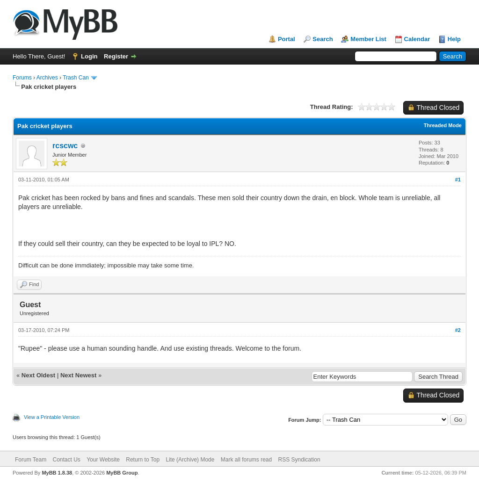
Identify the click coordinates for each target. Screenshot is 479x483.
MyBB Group (122, 473)
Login (89, 56)
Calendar (417, 39)
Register (116, 56)
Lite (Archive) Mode (190, 459)
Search (322, 39)
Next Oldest (38, 375)
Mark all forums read (246, 459)
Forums (22, 77)
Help (454, 39)
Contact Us (66, 459)
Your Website (103, 459)
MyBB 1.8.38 (57, 473)
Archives (47, 77)
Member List (368, 39)
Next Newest (78, 375)
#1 (458, 179)
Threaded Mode (443, 125)
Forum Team (30, 459)
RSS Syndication (299, 459)
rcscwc (65, 146)
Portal (286, 39)
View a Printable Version (52, 417)
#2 (458, 330)
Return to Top (143, 459)
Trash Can (76, 77)
